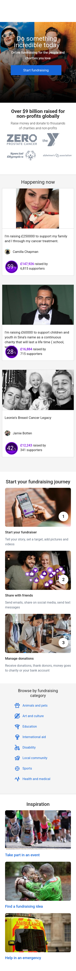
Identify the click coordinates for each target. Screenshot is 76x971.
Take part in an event (22, 855)
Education (29, 726)
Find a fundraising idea (24, 906)
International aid (34, 737)
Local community (34, 758)
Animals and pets (35, 705)
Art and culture (33, 716)
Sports (27, 768)
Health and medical (36, 779)
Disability (29, 747)
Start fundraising (36, 70)
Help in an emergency (23, 958)
